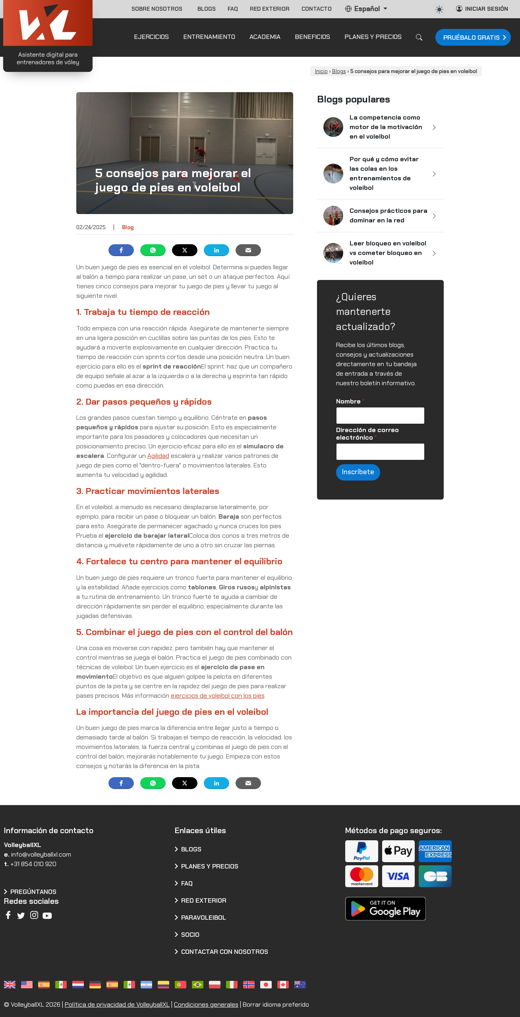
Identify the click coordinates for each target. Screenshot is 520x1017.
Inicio (321, 71)
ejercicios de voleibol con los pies (218, 695)
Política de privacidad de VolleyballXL (117, 1004)
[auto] (439, 9)
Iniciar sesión (482, 8)
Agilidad (158, 456)
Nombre (350, 401)
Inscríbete (358, 471)
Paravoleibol (203, 917)
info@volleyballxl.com (41, 854)
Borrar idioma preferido (276, 1004)
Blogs (206, 8)
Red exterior (270, 8)
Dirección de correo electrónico (367, 433)
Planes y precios (209, 866)
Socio (190, 934)
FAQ (233, 8)
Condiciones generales (206, 1004)
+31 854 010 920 (33, 864)
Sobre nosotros (158, 8)
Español (363, 8)
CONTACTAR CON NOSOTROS (224, 952)
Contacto (317, 8)
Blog (128, 227)
